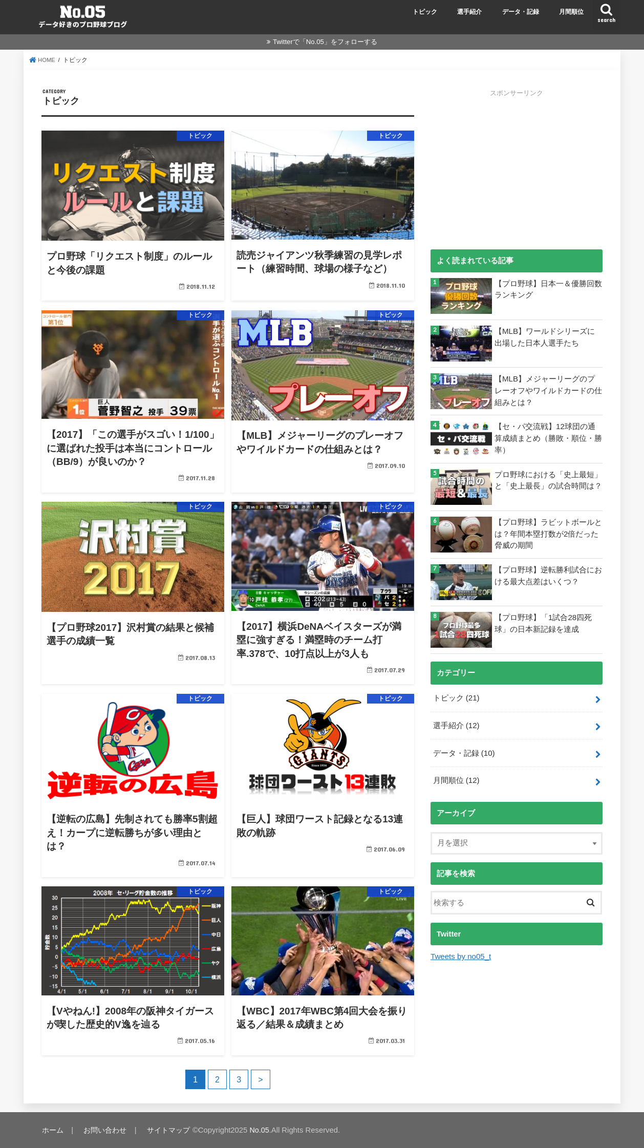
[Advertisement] (517, 170)
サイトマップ (173, 1130)
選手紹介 (469, 11)
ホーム (53, 1130)
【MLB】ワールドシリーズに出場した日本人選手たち (549, 337)
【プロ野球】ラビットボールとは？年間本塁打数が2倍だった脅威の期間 (548, 533)
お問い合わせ (107, 1130)
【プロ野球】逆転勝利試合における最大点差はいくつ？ (548, 575)
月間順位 (571, 11)
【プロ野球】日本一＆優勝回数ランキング (548, 289)
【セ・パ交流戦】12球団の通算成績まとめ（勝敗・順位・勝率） (548, 437)
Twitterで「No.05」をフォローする (325, 42)
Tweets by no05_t (460, 955)
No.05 (265, 1130)
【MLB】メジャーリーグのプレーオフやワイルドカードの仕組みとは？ (549, 390)
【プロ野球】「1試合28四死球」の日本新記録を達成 (543, 623)
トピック (425, 11)
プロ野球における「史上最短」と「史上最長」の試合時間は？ (548, 480)
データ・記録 (520, 11)
